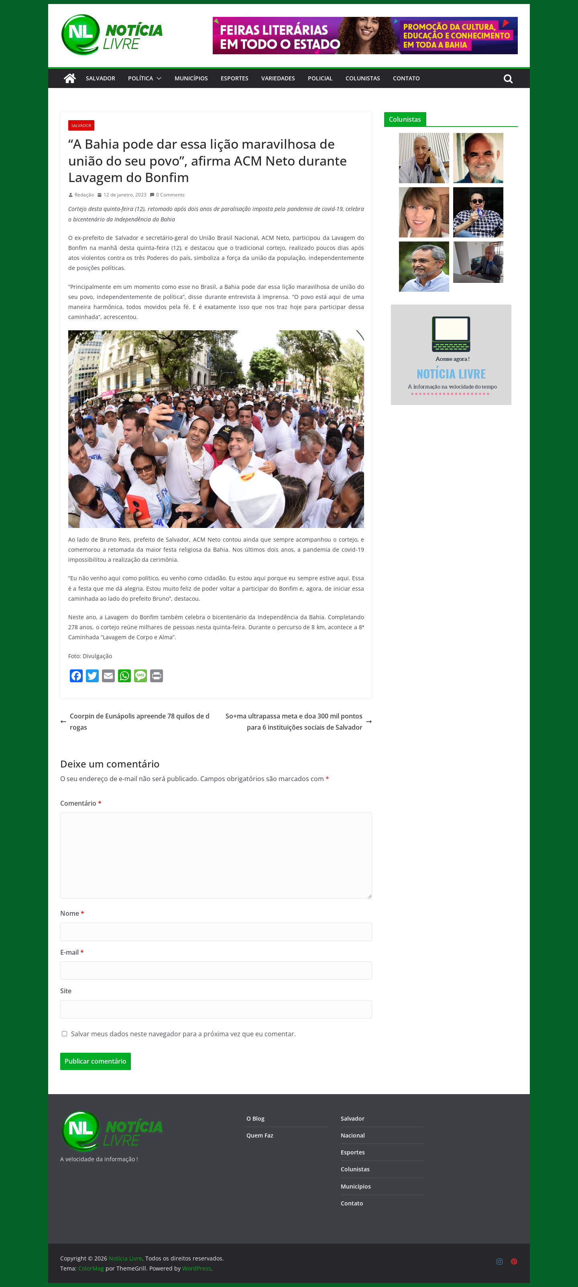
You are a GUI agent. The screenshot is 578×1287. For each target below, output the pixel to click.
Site (65, 990)
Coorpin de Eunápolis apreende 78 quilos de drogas (135, 722)
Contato (352, 1203)
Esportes (234, 78)
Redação (84, 194)
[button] (157, 78)
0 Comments (167, 194)
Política (140, 78)
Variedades (278, 78)
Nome (72, 913)
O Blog (255, 1118)
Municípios (191, 78)
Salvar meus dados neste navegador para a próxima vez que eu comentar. (183, 1033)
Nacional (353, 1135)
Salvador (100, 78)
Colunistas (363, 78)
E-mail (72, 952)
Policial (320, 78)
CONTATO (406, 78)
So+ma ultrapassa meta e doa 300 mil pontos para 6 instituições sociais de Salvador (299, 722)
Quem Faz (259, 1135)
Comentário (81, 803)
